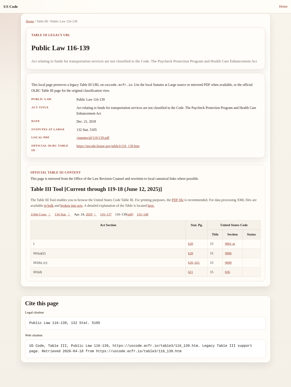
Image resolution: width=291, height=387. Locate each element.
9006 (228, 253)
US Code (10, 6)
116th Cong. (39, 214)
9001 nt (230, 243)
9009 (228, 262)
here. (151, 205)
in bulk (49, 205)
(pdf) (130, 214)
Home (283, 6)
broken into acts (71, 205)
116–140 (142, 214)
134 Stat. (61, 214)
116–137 (106, 214)
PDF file (178, 200)
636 (227, 272)
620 (190, 243)
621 (190, 272)
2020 (89, 214)
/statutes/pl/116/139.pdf (93, 138)
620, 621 (194, 262)
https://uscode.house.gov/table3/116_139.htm (108, 146)
